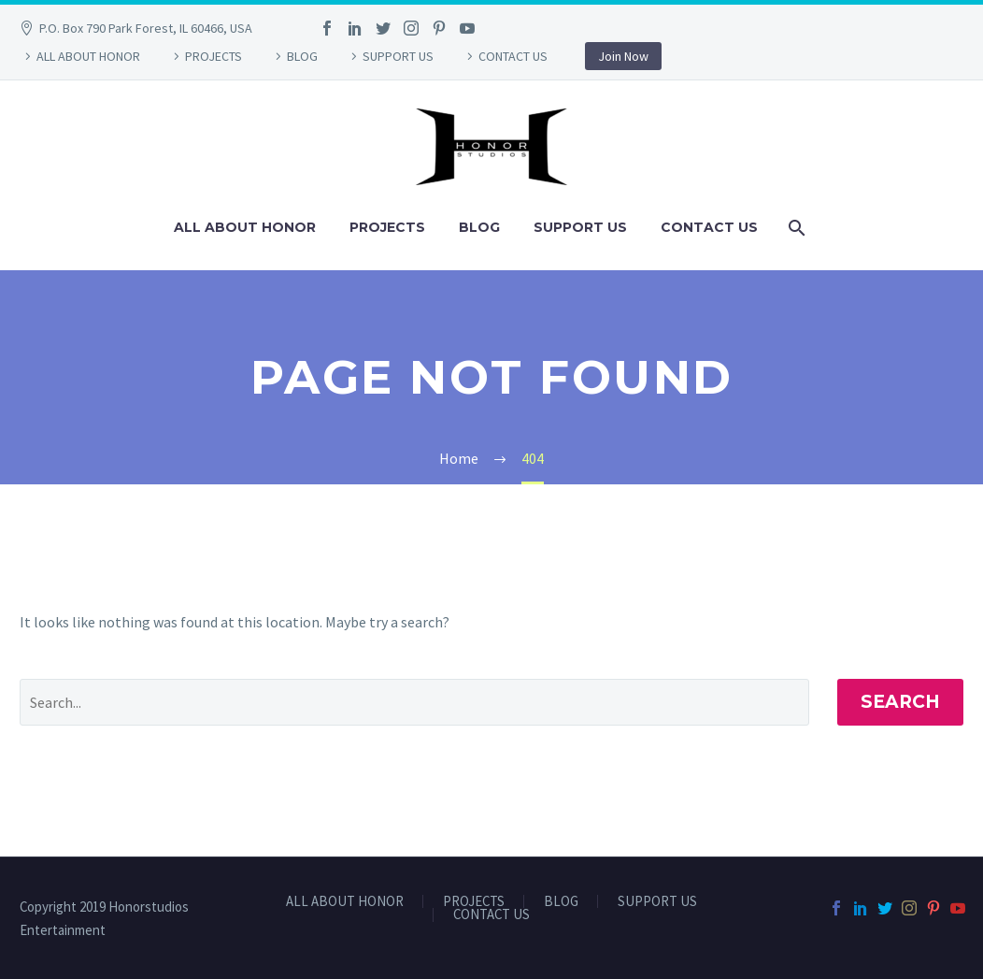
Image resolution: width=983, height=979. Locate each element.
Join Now (623, 56)
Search (900, 702)
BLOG (302, 56)
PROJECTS (213, 56)
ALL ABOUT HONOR (88, 56)
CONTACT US (513, 56)
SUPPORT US (398, 56)
